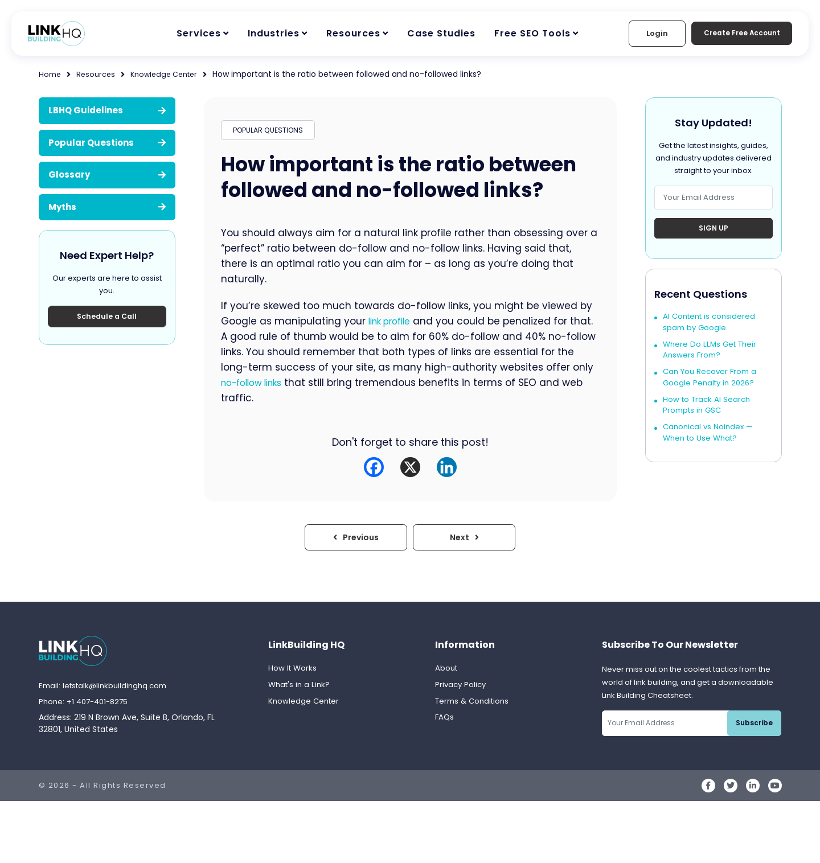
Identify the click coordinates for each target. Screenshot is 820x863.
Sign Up (713, 229)
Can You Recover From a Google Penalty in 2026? (712, 384)
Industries (274, 33)
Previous (356, 542)
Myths (107, 207)
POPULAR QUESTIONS (271, 131)
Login (642, 33)
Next (464, 542)
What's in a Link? (300, 691)
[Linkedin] (447, 471)
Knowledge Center (171, 74)
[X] (410, 471)
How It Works (293, 674)
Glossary (107, 174)
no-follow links (279, 386)
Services (199, 33)
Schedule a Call (107, 319)
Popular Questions (107, 143)
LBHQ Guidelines (107, 110)
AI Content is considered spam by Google (711, 326)
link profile (392, 325)
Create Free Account (734, 33)
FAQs (445, 725)
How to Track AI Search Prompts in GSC (708, 413)
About (447, 674)
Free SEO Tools (532, 33)
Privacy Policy (462, 691)
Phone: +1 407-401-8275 (87, 707)
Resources (353, 33)
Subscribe (755, 728)
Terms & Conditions (474, 708)
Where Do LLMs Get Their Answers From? (712, 355)
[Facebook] (374, 471)
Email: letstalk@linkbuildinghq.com (106, 691)
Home (51, 74)
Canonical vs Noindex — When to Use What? (710, 442)
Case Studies (441, 33)
